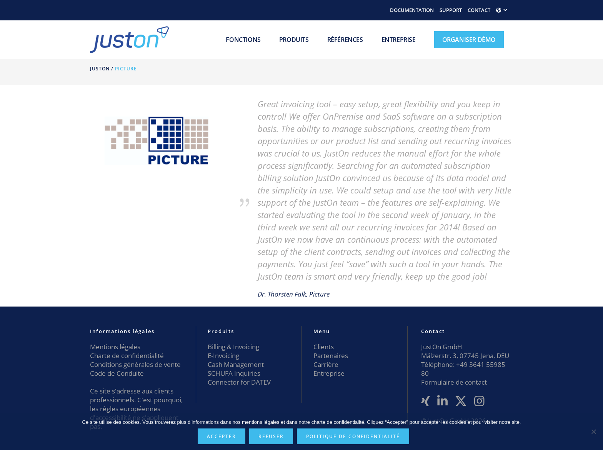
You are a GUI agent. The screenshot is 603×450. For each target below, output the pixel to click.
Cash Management (236, 364)
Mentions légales (115, 346)
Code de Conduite (117, 373)
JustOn (100, 68)
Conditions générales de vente (135, 364)
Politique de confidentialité (353, 436)
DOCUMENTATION (412, 10)
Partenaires (330, 355)
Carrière (325, 364)
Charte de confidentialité (127, 355)
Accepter (221, 436)
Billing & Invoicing (233, 346)
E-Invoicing (223, 355)
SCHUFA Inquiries (234, 373)
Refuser (271, 436)
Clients (323, 346)
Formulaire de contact (454, 382)
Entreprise (329, 373)
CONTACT (479, 10)
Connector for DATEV (239, 382)
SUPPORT (451, 10)
